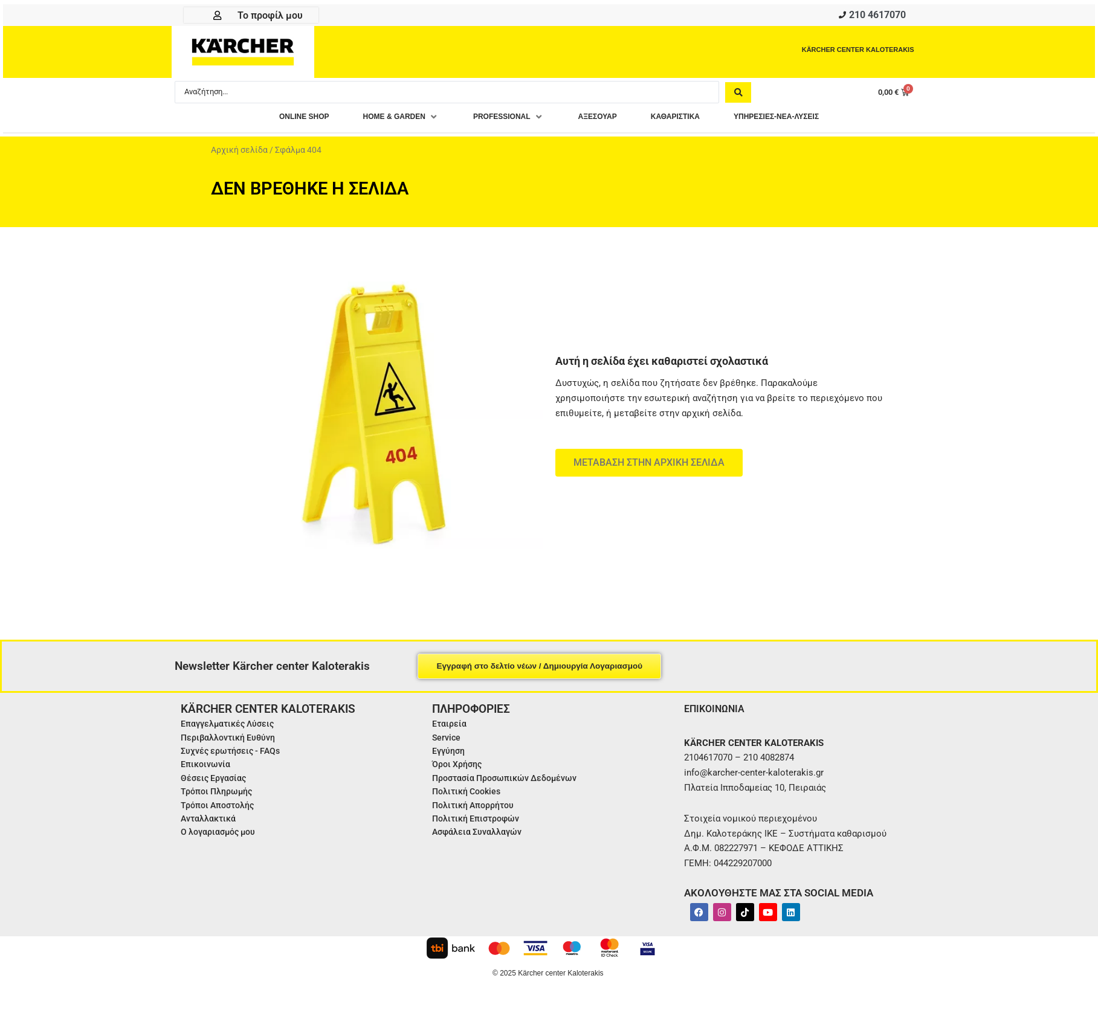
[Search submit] (738, 95)
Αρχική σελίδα (239, 153)
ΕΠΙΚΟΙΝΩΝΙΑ (717, 712)
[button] (378, 120)
